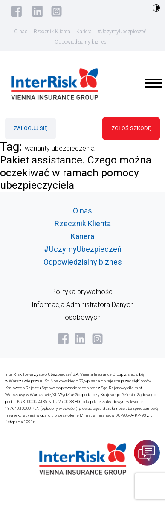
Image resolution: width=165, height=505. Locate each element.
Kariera (84, 32)
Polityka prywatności (83, 292)
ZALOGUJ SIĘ (30, 128)
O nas (21, 32)
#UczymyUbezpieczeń (122, 32)
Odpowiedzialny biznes (81, 42)
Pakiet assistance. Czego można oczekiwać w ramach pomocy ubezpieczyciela (75, 172)
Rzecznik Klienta (52, 32)
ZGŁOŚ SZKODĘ (131, 128)
